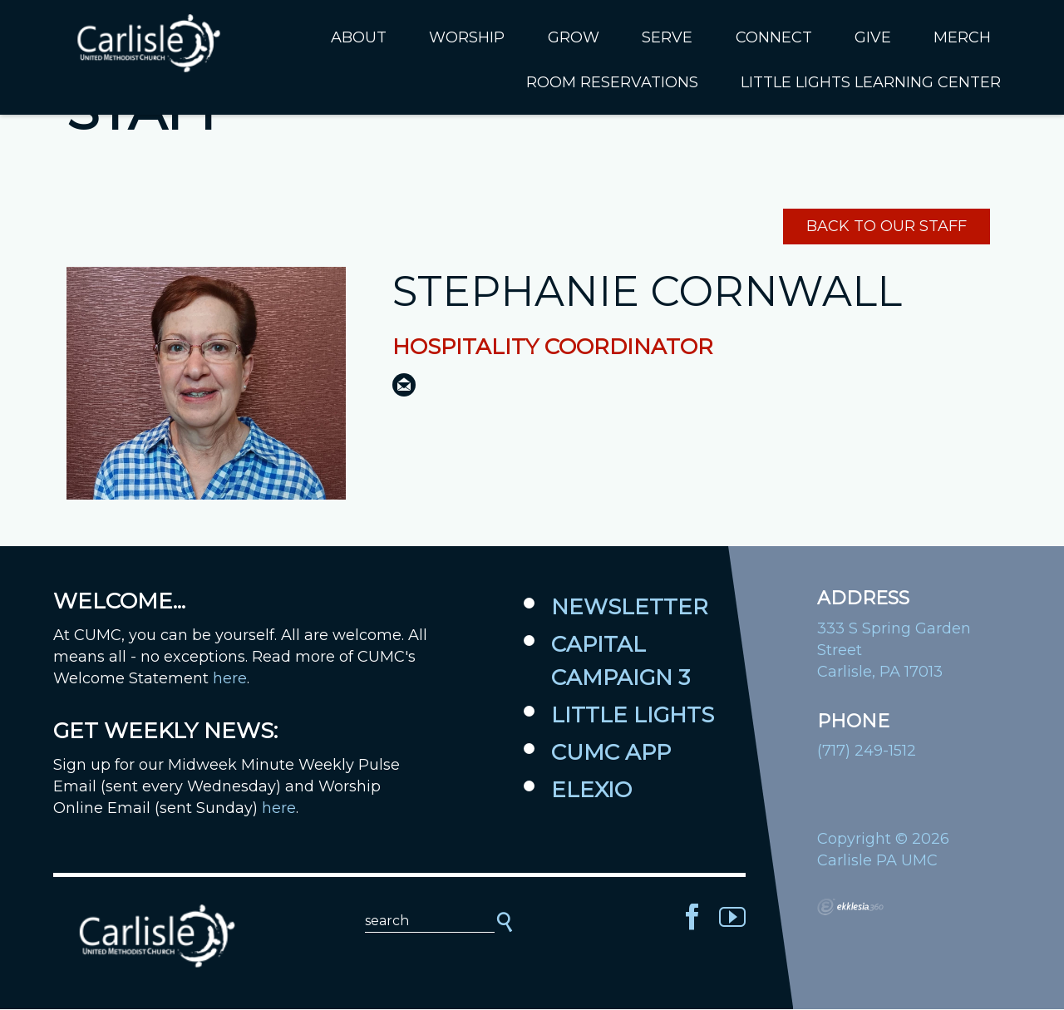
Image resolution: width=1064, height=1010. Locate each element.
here (230, 679)
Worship (467, 37)
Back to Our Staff (886, 228)
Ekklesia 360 (850, 907)
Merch (962, 37)
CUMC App (611, 753)
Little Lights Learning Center (871, 82)
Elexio (591, 790)
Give (873, 37)
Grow (573, 37)
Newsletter (629, 607)
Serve (667, 37)
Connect (774, 37)
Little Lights (632, 715)
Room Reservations (612, 82)
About (359, 37)
